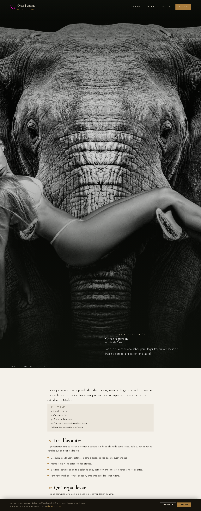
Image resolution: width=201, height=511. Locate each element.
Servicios (136, 6)
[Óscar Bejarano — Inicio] (23, 6)
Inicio (13, 366)
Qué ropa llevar (61, 415)
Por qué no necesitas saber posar (70, 422)
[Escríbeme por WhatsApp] (194, 504)
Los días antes (60, 411)
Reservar (183, 6)
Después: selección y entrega (68, 426)
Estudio (152, 6)
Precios (166, 6)
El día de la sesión (62, 418)
